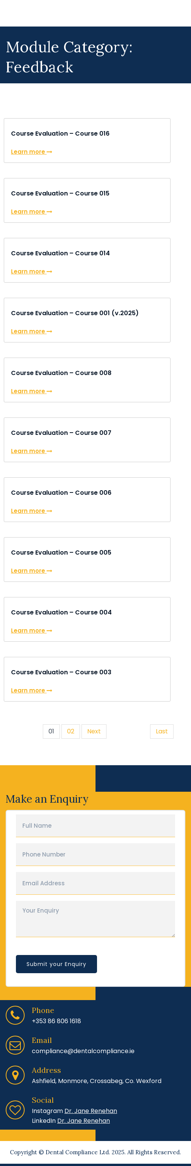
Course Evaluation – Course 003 (61, 672)
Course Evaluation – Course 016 (60, 133)
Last (162, 731)
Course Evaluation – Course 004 (61, 612)
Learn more (31, 152)
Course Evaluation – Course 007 (61, 432)
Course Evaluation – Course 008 (61, 373)
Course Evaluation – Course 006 (61, 492)
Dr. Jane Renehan (90, 1111)
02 (70, 731)
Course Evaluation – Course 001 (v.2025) (75, 313)
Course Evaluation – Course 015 (60, 193)
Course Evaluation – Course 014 (60, 253)
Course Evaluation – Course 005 (61, 552)
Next (94, 731)
